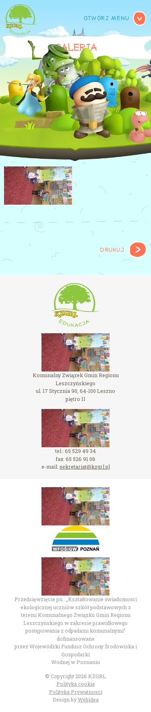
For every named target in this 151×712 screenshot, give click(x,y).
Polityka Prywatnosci (75, 692)
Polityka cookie (75, 684)
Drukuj (112, 250)
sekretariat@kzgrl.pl (85, 466)
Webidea (88, 699)
